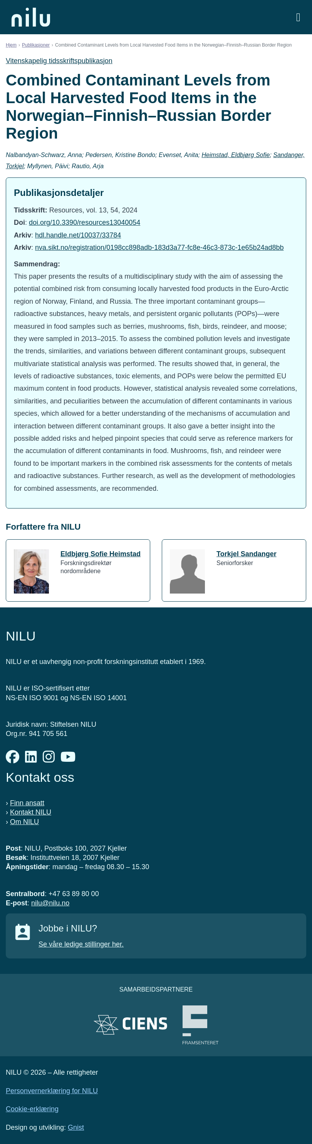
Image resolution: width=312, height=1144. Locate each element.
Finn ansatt (27, 803)
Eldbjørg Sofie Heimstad (100, 554)
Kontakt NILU (30, 812)
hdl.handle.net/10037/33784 (78, 235)
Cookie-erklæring (32, 1109)
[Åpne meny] (298, 17)
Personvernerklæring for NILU (52, 1091)
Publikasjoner (36, 45)
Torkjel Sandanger (246, 554)
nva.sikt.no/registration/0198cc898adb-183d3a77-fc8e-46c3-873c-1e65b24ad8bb (159, 247)
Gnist (76, 1127)
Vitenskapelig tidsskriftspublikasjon (59, 61)
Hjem (11, 45)
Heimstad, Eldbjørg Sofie (235, 155)
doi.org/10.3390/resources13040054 (84, 222)
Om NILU (24, 822)
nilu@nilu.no (50, 903)
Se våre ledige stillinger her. (81, 944)
